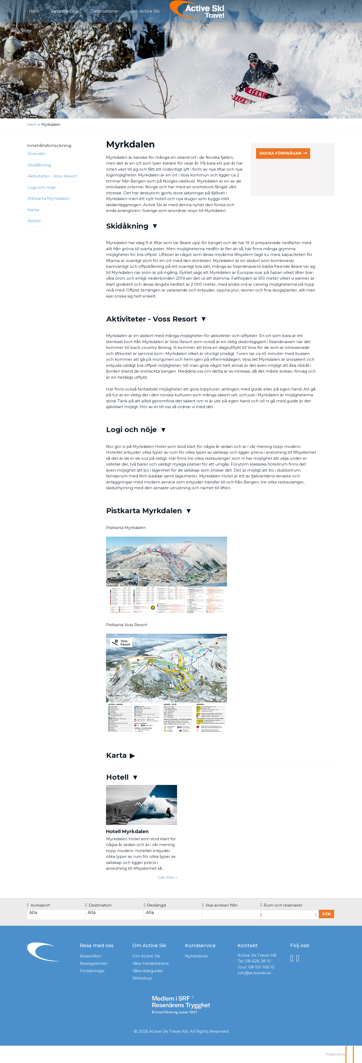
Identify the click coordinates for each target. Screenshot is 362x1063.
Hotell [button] (34, 220)
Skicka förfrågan (281, 153)
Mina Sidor (318, 10)
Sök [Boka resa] (326, 913)
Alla (56, 912)
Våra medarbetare (150, 963)
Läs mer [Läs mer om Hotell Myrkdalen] (166, 877)
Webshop (142, 978)
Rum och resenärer (281, 905)
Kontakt (287, 10)
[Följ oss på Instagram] (299, 958)
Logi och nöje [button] (42, 187)
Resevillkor (90, 955)
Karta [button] (33, 209)
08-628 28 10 (258, 960)
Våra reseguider (147, 970)
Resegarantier (94, 963)
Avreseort (38, 905)
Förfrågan (256, 10)
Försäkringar (92, 970)
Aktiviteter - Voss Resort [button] (52, 176)
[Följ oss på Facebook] (293, 958)
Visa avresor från (220, 905)
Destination (99, 905)
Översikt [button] (36, 153)
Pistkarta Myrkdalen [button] (49, 198)
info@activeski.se (254, 972)
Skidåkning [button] (39, 164)
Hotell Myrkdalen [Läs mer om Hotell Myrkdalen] (127, 831)
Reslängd (155, 905)
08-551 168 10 (261, 967)
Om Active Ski (146, 955)
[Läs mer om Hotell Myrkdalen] (141, 833)
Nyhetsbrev (196, 955)
